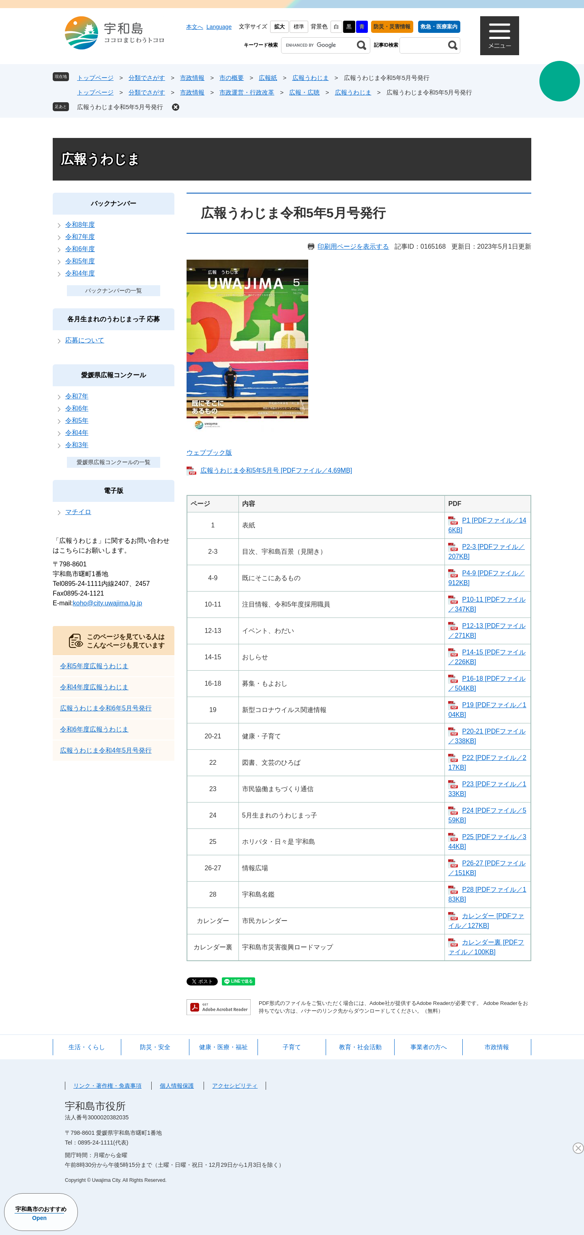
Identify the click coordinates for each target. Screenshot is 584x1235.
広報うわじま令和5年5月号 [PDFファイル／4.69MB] (276, 470)
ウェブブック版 (209, 452)
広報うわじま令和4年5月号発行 (106, 750)
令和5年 (76, 420)
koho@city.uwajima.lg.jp (107, 603)
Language (219, 27)
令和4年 (76, 432)
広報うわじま (310, 77)
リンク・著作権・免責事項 (107, 1085)
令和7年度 (80, 236)
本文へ (194, 27)
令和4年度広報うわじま (94, 687)
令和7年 (76, 396)
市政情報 (192, 77)
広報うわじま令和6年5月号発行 (106, 708)
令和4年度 (80, 273)
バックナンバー (113, 203)
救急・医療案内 (439, 27)
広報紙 (268, 77)
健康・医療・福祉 (223, 1047)
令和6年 (76, 408)
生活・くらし (87, 1047)
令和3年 (76, 444)
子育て (292, 1047)
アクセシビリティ (235, 1085)
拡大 (279, 27)
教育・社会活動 (360, 1047)
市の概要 (231, 77)
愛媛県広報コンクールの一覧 (113, 462)
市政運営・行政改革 (246, 92)
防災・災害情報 (392, 27)
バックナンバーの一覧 (113, 290)
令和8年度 (80, 224)
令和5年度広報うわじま (94, 666)
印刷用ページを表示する (353, 246)
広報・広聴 (304, 92)
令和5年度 (80, 261)
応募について (84, 340)
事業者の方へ (428, 1047)
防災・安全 (155, 1047)
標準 (299, 27)
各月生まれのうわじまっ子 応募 (113, 319)
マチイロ (78, 511)
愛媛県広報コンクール (113, 375)
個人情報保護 (177, 1085)
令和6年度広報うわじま (94, 729)
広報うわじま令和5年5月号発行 (120, 106)
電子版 (113, 490)
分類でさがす (147, 77)
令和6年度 (80, 248)
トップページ (95, 77)
